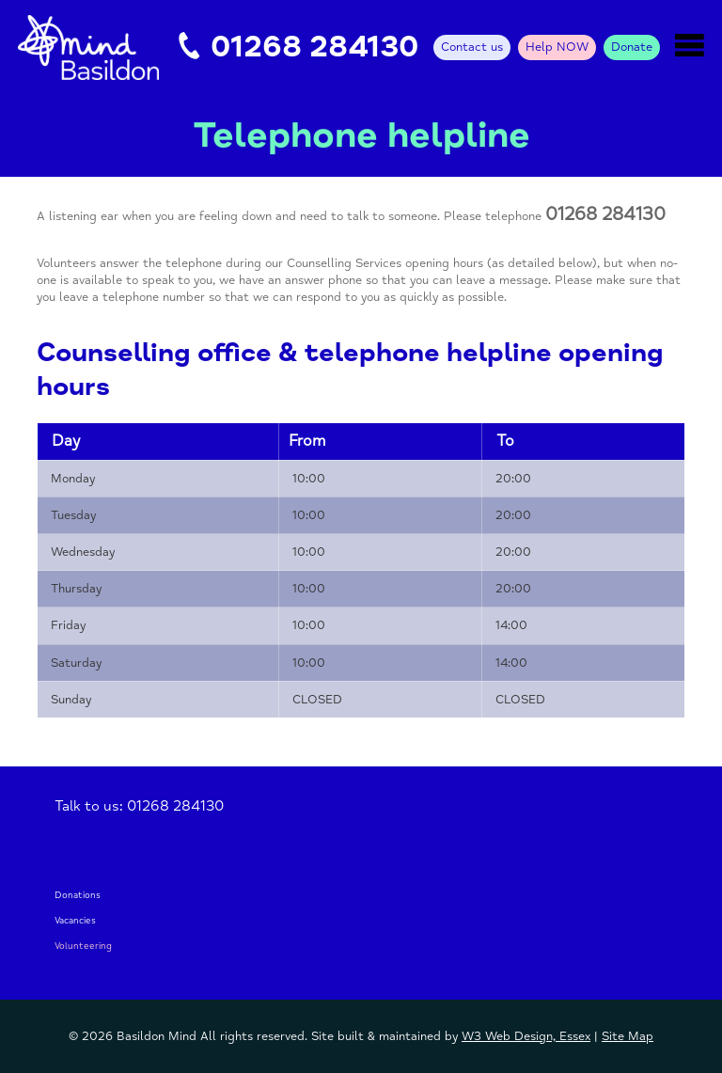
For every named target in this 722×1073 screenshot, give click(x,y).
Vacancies (75, 921)
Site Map (627, 1036)
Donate (631, 47)
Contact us (472, 47)
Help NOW (557, 47)
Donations (78, 896)
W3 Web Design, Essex (526, 1036)
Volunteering (83, 946)
